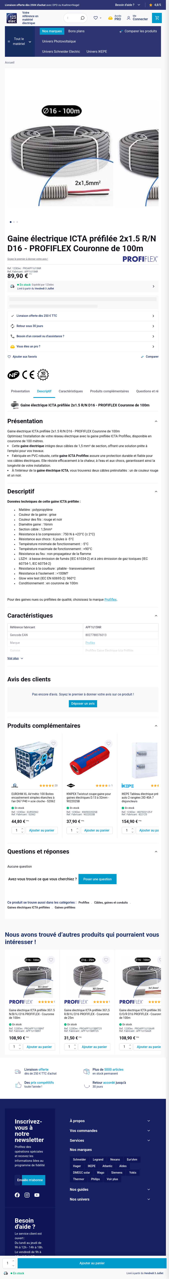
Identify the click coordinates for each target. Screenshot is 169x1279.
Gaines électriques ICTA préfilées (28, 907)
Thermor (78, 1093)
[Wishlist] (98, 18)
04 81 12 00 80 (29, 1185)
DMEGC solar (81, 1086)
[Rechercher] (82, 18)
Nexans (115, 1073)
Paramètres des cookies (15, 1212)
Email (21, 1094)
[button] (27, 259)
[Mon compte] (137, 18)
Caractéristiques (71, 391)
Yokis (132, 1086)
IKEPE (92, 1079)
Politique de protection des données (117, 1212)
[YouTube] (36, 1108)
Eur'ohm (132, 1073)
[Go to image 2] (14, 222)
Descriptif (44, 391)
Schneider (79, 1073)
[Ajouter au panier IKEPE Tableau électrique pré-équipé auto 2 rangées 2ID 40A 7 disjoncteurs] (152, 830)
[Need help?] (128, 4)
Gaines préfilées (65, 907)
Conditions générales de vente (76, 1212)
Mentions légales (43, 1212)
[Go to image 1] (10, 222)
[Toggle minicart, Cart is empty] (157, 18)
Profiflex (110, 600)
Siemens (116, 1086)
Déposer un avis (83, 703)
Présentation (20, 391)
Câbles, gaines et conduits (111, 902)
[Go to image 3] (17, 222)
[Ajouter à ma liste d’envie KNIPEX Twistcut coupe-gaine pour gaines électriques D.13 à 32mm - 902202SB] (108, 744)
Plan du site (150, 1212)
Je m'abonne (33, 1094)
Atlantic (107, 1079)
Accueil (9, 62)
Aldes (123, 1079)
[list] (83, 785)
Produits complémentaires (109, 391)
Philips (95, 1093)
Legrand (98, 1073)
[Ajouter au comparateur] (150, 357)
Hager (77, 1079)
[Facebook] (17, 1108)
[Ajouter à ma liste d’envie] (22, 357)
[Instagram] (27, 1108)
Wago (100, 1086)
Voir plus (112, 1093)
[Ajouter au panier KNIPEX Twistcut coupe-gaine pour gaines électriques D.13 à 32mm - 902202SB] (97, 830)
